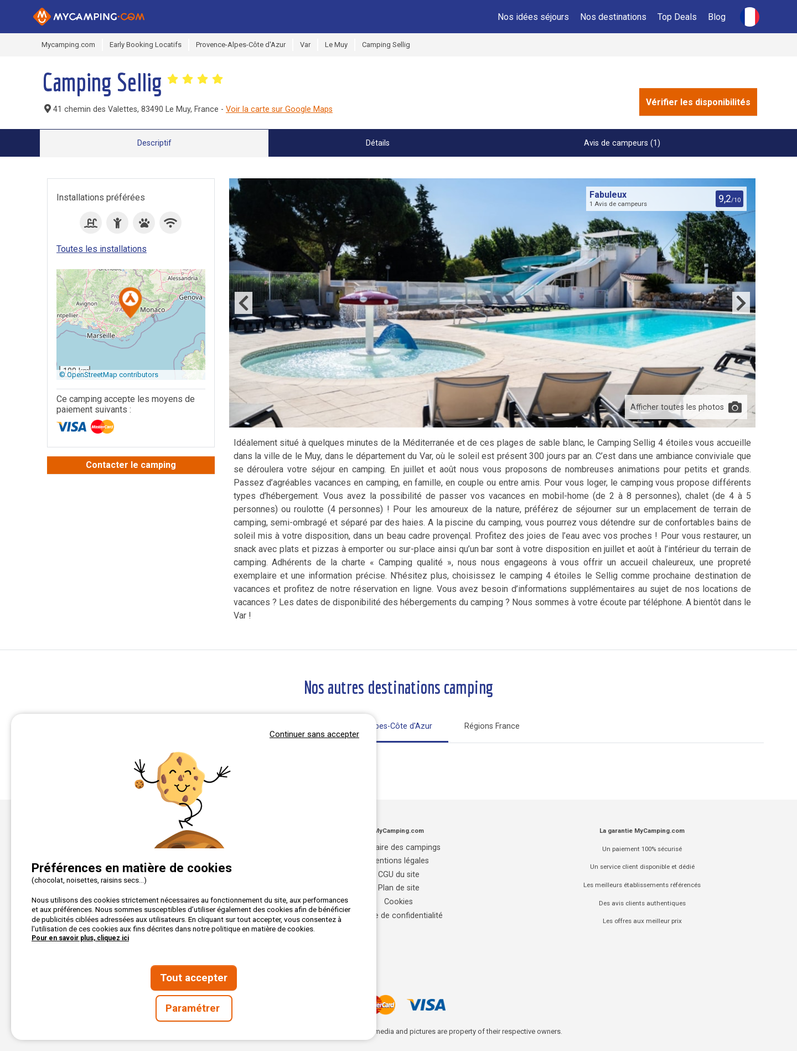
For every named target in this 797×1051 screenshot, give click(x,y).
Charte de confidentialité (399, 915)
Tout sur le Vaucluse (319, 758)
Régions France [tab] (492, 726)
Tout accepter (193, 978)
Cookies (398, 901)
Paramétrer (193, 1008)
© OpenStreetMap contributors (108, 374)
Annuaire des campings (398, 847)
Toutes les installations (101, 249)
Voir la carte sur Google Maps (279, 109)
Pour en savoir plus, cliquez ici (80, 938)
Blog (717, 17)
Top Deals (677, 17)
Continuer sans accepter (314, 734)
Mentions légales (399, 860)
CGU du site (399, 874)
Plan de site (399, 888)
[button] (131, 303)
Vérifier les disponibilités (698, 102)
